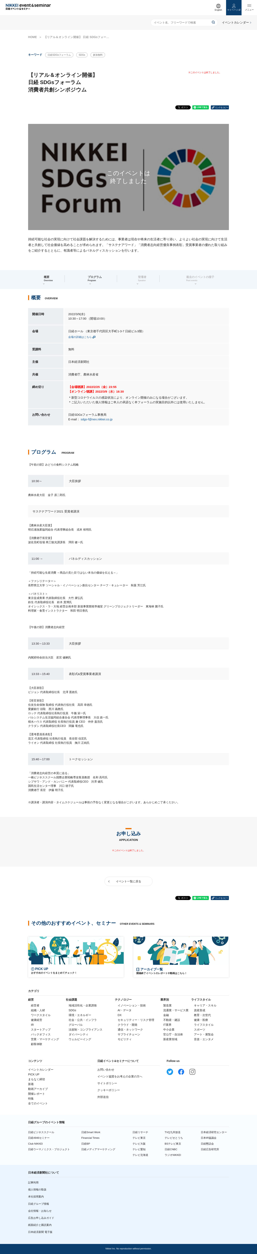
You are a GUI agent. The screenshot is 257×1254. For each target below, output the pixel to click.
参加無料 (98, 54)
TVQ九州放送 (173, 1132)
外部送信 (103, 1097)
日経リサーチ (140, 1132)
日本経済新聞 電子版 (40, 1231)
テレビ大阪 (139, 1143)
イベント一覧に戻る (128, 881)
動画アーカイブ (38, 1088)
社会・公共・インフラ (83, 1020)
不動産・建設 (171, 1020)
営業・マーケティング (45, 1039)
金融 (166, 1015)
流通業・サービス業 (176, 1010)
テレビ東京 (139, 1137)
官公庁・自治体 (173, 1034)
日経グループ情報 (38, 1203)
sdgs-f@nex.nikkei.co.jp (97, 419)
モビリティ (125, 1039)
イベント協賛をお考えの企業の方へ (119, 1076)
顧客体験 (36, 1044)
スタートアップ (41, 1029)
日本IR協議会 (208, 1137)
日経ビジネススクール (41, 1132)
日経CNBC (171, 1149)
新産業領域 (170, 1039)
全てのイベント (38, 1103)
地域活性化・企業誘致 (83, 1005)
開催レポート (36, 1093)
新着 (31, 1084)
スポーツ (199, 1029)
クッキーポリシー (108, 1090)
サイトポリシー (107, 1083)
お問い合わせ (105, 1069)
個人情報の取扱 (37, 1189)
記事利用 (33, 1182)
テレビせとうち (174, 1137)
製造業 (167, 1005)
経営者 (35, 1005)
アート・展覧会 (204, 1034)
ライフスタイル (204, 1024)
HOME (32, 37)
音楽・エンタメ (204, 1039)
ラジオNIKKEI (173, 1154)
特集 (31, 1098)
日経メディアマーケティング (98, 1149)
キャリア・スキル (205, 1005)
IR (32, 1024)
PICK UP (33, 1074)
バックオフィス (41, 1034)
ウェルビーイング (80, 1039)
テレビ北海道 (140, 1154)
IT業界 (167, 1024)
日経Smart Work (90, 1132)
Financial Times (90, 1137)
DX (119, 1015)
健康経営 (36, 1020)
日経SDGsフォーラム (59, 54)
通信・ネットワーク (130, 1029)
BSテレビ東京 (173, 1143)
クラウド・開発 (127, 1024)
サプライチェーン (129, 1034)
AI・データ (125, 1010)
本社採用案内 (36, 1196)
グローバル (76, 1024)
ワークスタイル (41, 1015)
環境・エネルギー (80, 1015)
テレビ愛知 (139, 1149)
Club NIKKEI (35, 1143)
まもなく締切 (36, 1079)
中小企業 (168, 1029)
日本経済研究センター (214, 1132)
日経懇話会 (207, 1143)
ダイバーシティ (78, 1034)
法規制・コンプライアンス (85, 1029)
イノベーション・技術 (132, 1005)
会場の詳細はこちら (80, 336)
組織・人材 (38, 1010)
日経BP (85, 1143)
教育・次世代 (202, 1015)
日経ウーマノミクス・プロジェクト (49, 1149)
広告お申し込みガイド (41, 1217)
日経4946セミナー (39, 1137)
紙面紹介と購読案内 (40, 1224)
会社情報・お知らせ (40, 1210)
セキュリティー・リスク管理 (136, 1020)
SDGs (82, 54)
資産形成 (199, 1010)
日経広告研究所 (210, 1149)
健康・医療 (201, 1020)
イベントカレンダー (40, 1069)
